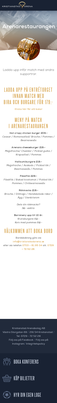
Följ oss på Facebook (21, 339)
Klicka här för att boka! (28, 109)
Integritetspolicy (35, 343)
